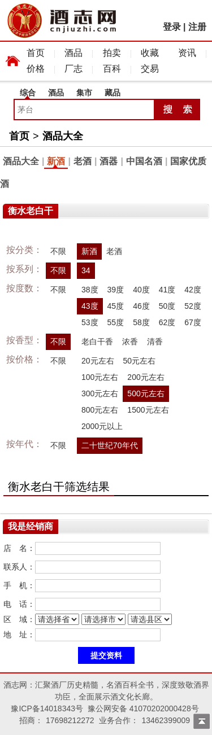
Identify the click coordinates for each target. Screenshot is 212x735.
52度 (192, 305)
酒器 (108, 161)
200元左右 (145, 377)
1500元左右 (147, 409)
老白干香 (97, 341)
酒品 (73, 53)
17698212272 (70, 720)
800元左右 (99, 409)
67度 (192, 322)
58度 (141, 322)
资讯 (187, 53)
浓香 (130, 341)
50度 (167, 305)
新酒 (56, 161)
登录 (172, 27)
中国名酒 (144, 161)
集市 (84, 92)
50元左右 (139, 360)
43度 (89, 305)
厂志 (73, 68)
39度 (115, 289)
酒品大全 (62, 136)
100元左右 (99, 377)
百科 (112, 68)
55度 (115, 322)
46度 (141, 305)
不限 (58, 251)
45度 (115, 305)
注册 (197, 27)
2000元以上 (102, 426)
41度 (167, 289)
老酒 (82, 161)
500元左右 (145, 393)
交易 (150, 68)
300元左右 (99, 393)
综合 (28, 92)
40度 (141, 289)
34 (85, 270)
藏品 (112, 92)
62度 (167, 322)
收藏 (150, 53)
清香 (155, 341)
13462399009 (165, 720)
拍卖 (112, 53)
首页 (36, 53)
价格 (36, 68)
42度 (192, 289)
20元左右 (97, 360)
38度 (89, 289)
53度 (89, 322)
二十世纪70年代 (109, 445)
